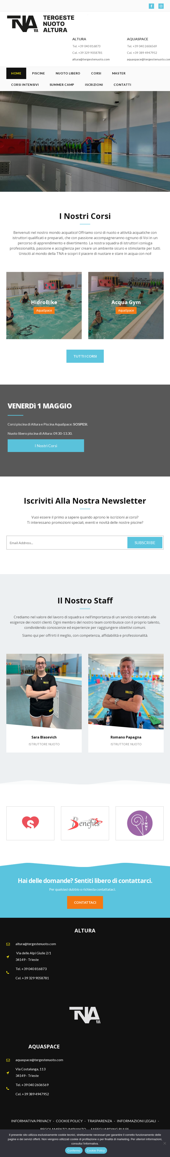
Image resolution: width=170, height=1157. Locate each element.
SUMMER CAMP (62, 84)
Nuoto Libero (68, 73)
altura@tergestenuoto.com (91, 59)
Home (16, 73)
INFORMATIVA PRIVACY (31, 1121)
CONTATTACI (85, 902)
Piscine (38, 73)
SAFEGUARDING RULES (110, 1129)
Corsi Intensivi (25, 84)
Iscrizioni (94, 84)
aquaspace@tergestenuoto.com (39, 1060)
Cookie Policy (96, 1150)
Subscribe (145, 542)
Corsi (96, 73)
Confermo (73, 1150)
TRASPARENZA (99, 1121)
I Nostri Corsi (43, 445)
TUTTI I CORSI (85, 359)
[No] (164, 1143)
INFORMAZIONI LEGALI (136, 1121)
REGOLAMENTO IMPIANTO (63, 1129)
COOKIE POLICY (69, 1121)
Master (119, 73)
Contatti (122, 84)
